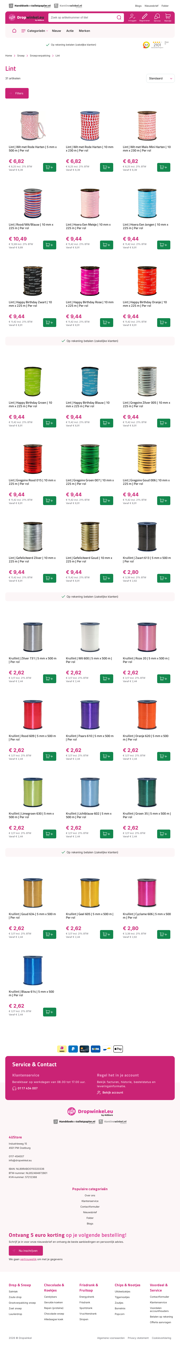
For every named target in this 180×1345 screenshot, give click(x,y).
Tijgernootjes (122, 1297)
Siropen (83, 1319)
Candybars (50, 1296)
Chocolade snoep (54, 1313)
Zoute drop (15, 1297)
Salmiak (13, 1291)
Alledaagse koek (53, 1319)
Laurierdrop (15, 1313)
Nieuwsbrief (151, 5)
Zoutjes (119, 1302)
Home (8, 55)
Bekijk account (112, 1092)
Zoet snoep (15, 1308)
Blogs (138, 5)
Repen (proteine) (53, 1307)
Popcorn (119, 1313)
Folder (165, 5)
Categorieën (36, 31)
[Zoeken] (119, 17)
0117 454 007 (28, 1088)
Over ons (90, 1195)
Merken (84, 30)
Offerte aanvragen (160, 1322)
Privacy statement (138, 1337)
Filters (19, 93)
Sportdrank (85, 1307)
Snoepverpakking (40, 55)
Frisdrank (84, 1302)
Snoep (21, 55)
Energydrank (86, 1296)
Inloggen (132, 20)
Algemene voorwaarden (111, 1337)
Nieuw (56, 30)
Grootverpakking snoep (22, 1302)
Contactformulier (89, 1206)
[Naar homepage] (14, 30)
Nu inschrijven (28, 1250)
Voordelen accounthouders (159, 1309)
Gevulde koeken (53, 1302)
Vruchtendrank (88, 1313)
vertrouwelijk (28, 1259)
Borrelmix (120, 1308)
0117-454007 (16, 1156)
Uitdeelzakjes (122, 1291)
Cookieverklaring (161, 1337)
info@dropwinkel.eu (20, 1160)
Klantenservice (25, 1075)
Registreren (144, 20)
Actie (70, 30)
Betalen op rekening (161, 1316)
